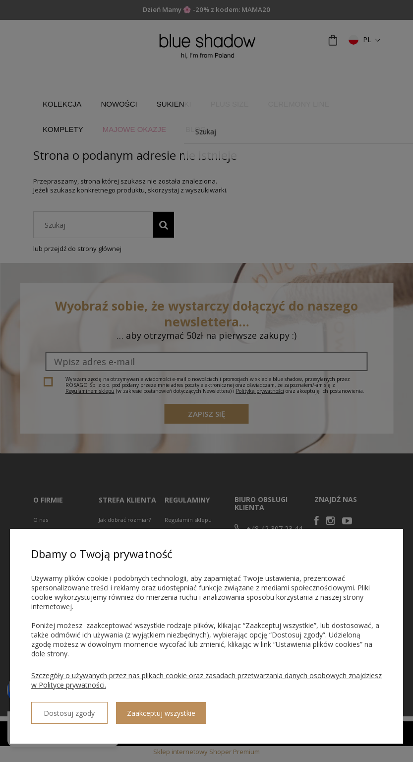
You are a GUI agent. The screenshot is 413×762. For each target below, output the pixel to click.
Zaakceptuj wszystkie (156, 709)
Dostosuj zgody (67, 708)
